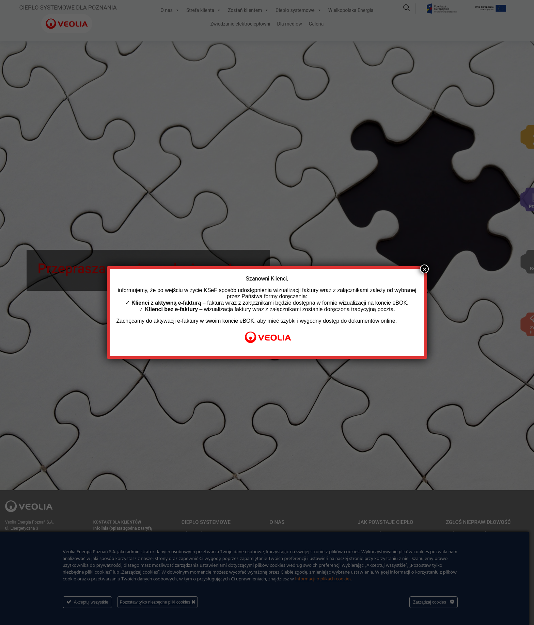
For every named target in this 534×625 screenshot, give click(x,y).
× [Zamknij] (424, 269)
